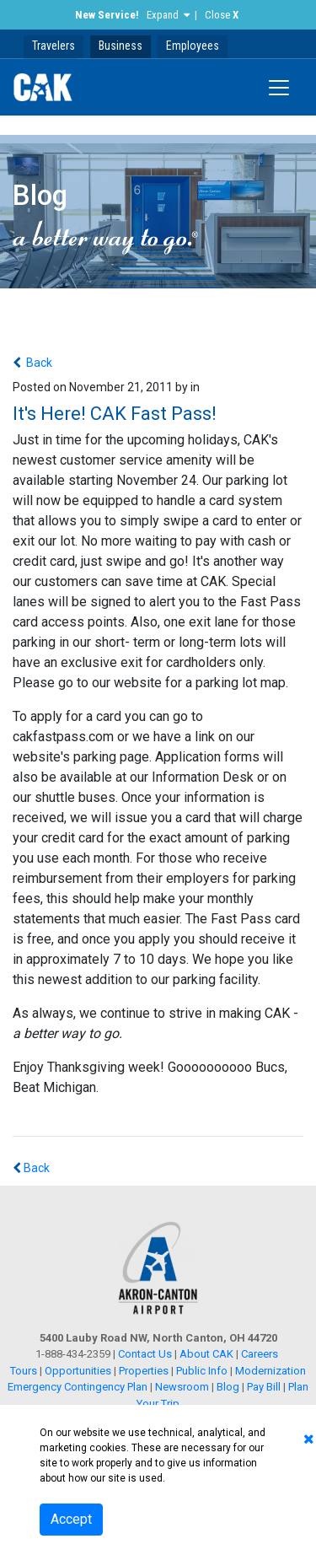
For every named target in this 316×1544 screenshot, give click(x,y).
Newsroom (182, 1386)
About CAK (206, 1354)
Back (38, 362)
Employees (192, 45)
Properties (144, 1370)
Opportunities (78, 1370)
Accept (71, 1519)
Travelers (53, 45)
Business (120, 45)
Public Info (202, 1370)
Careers (259, 1354)
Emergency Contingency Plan (77, 1386)
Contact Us (145, 1354)
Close (221, 14)
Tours (25, 1370)
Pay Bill (264, 1386)
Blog (228, 1386)
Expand (163, 14)
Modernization (270, 1370)
